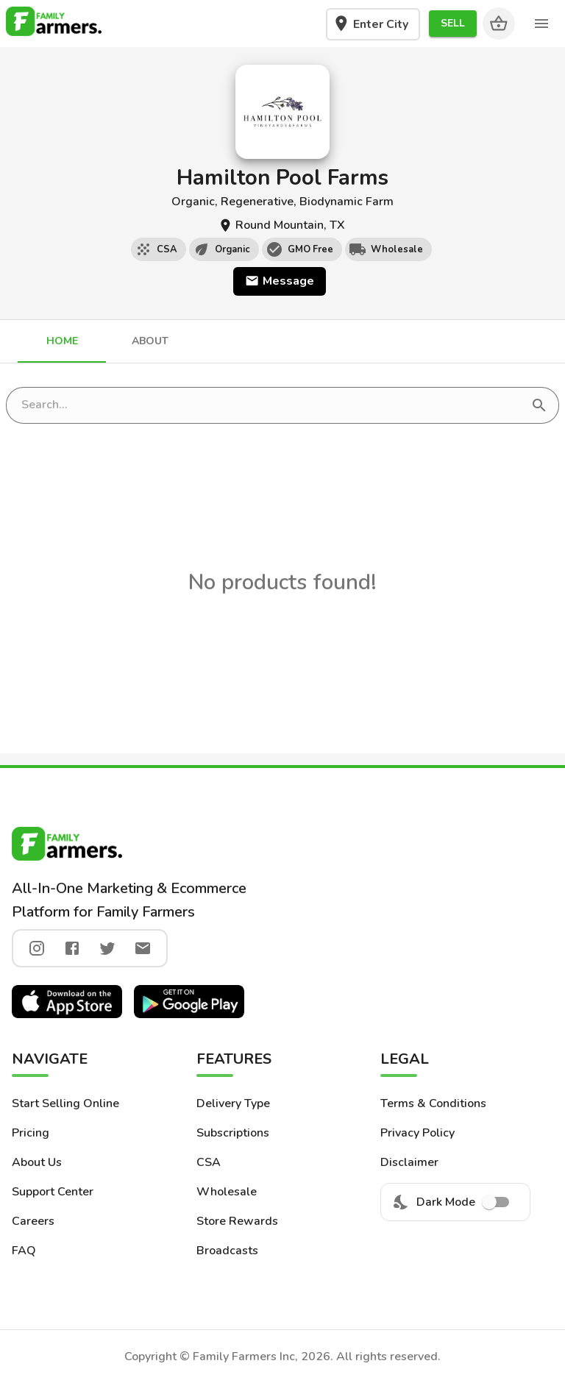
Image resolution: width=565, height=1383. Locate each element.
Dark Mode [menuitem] (455, 1202)
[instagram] (36, 948)
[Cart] (499, 23)
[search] (539, 405)
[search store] (272, 405)
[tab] (62, 341)
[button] (453, 24)
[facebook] (72, 948)
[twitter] (107, 948)
